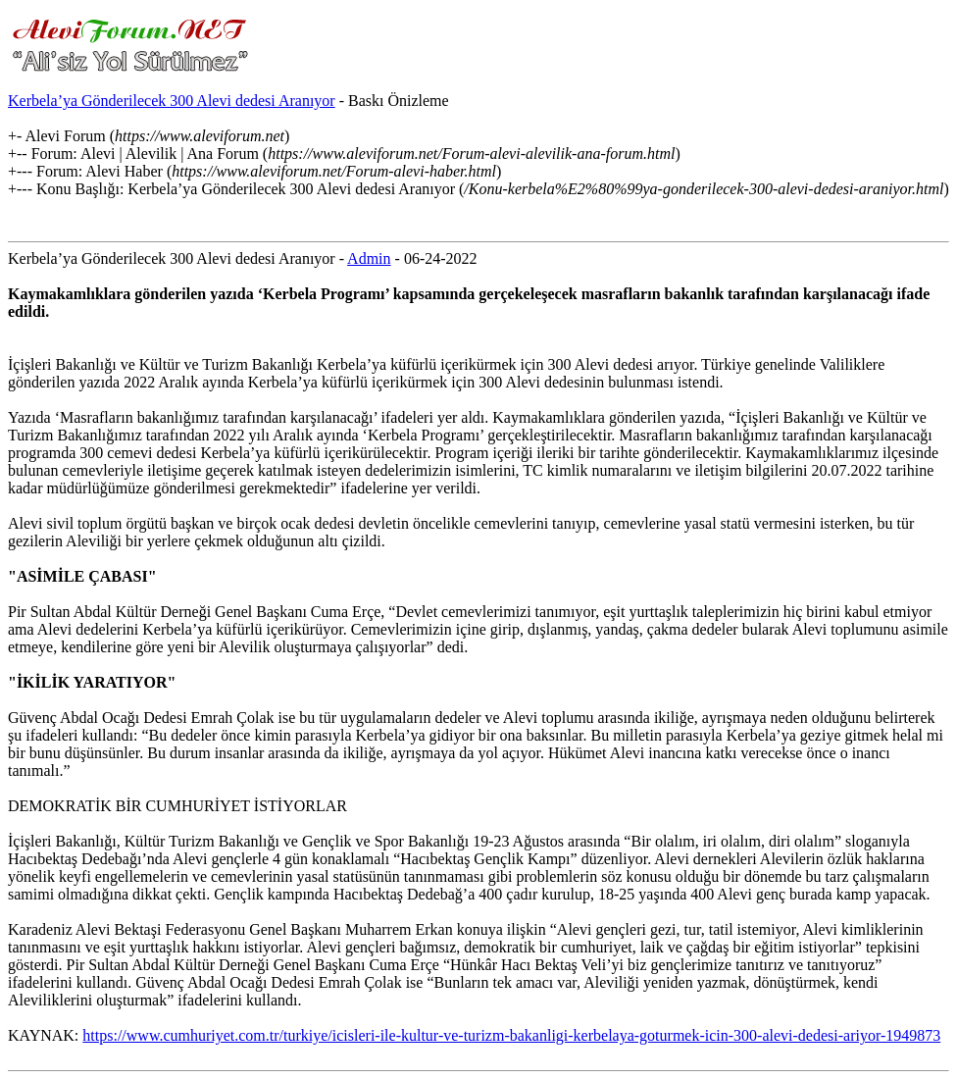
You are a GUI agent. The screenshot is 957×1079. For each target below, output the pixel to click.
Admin (368, 258)
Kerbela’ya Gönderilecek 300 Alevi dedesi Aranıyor (171, 100)
